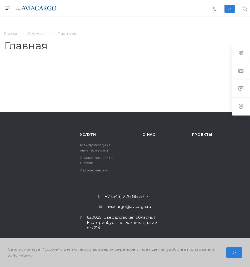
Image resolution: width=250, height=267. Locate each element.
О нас (149, 134)
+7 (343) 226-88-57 (124, 197)
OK (234, 252)
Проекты (202, 134)
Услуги (88, 134)
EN (229, 9)
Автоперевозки (94, 170)
